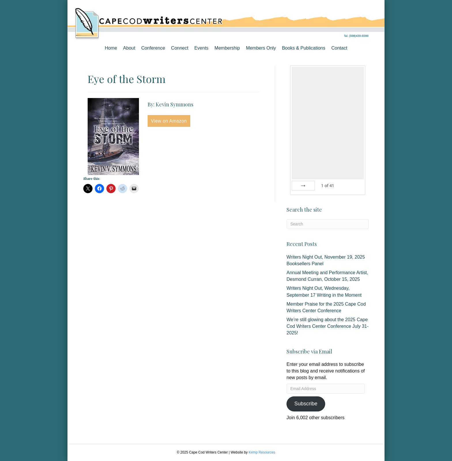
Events (201, 48)
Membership (227, 48)
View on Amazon (169, 120)
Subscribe (305, 404)
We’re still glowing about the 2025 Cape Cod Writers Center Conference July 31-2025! (327, 326)
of (327, 185)
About (129, 48)
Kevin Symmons (174, 104)
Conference (153, 48)
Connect (180, 48)
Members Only (261, 48)
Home (111, 48)
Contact (339, 48)
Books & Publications (303, 48)
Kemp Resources (261, 452)
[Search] (328, 224)
